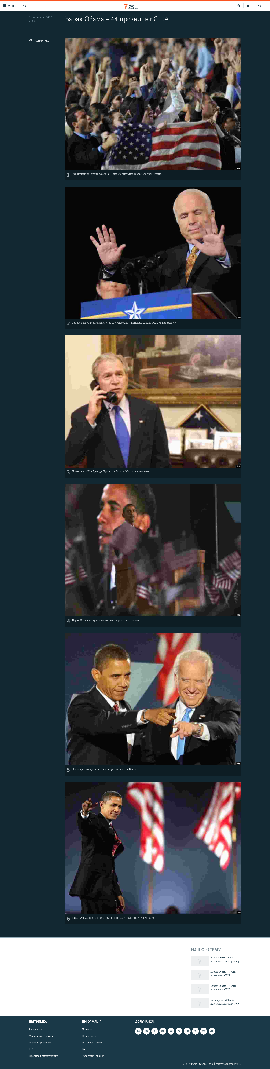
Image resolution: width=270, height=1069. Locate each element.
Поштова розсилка (40, 1042)
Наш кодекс (89, 1036)
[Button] (39, 41)
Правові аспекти (92, 1042)
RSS (31, 1049)
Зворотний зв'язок (93, 1056)
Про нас (87, 1029)
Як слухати (35, 1029)
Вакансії (87, 1049)
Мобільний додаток (41, 1036)
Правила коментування (43, 1056)
